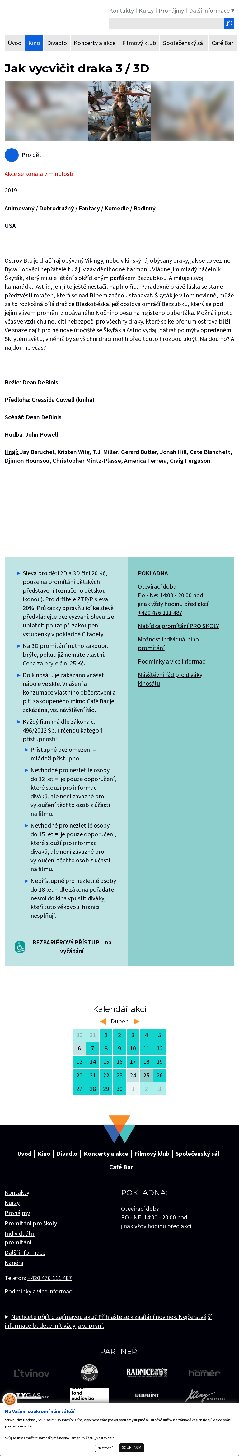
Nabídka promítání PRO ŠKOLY (178, 626)
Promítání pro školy (31, 1223)
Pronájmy (17, 1213)
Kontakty (17, 1192)
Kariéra (14, 1263)
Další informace (25, 1252)
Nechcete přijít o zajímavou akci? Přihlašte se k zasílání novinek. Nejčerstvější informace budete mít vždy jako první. (108, 1321)
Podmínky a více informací (172, 661)
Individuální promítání (20, 1238)
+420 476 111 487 (160, 613)
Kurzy (12, 1203)
